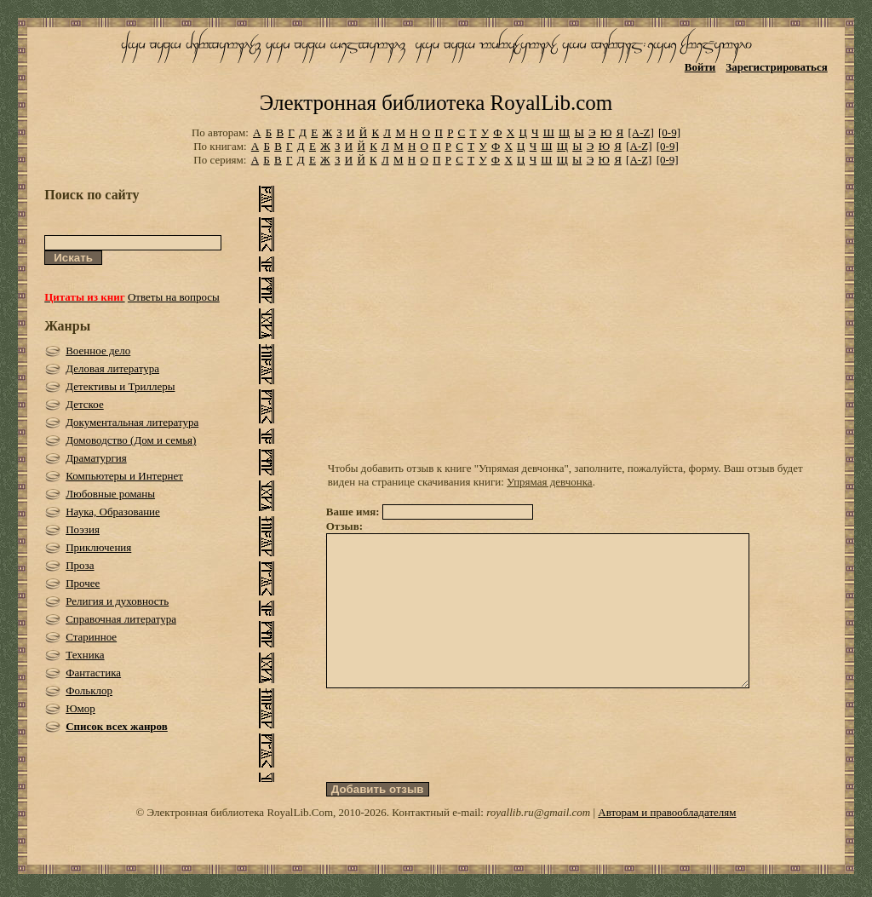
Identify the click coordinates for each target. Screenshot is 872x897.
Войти (700, 66)
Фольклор (89, 690)
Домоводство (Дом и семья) (131, 440)
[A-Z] (640, 132)
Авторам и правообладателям (667, 843)
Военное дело (98, 350)
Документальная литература (132, 422)
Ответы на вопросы (174, 296)
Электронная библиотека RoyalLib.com (436, 102)
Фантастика (93, 672)
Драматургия (96, 457)
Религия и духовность (117, 601)
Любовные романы (110, 493)
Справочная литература (121, 618)
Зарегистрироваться (776, 66)
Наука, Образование (113, 511)
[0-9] (669, 132)
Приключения (98, 547)
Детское (85, 404)
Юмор (80, 708)
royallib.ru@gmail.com (538, 843)
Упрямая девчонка (550, 481)
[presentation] (455, 766)
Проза (80, 565)
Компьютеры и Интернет (124, 475)
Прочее (83, 583)
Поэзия (83, 529)
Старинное (91, 636)
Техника (85, 654)
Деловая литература (112, 368)
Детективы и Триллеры (120, 386)
